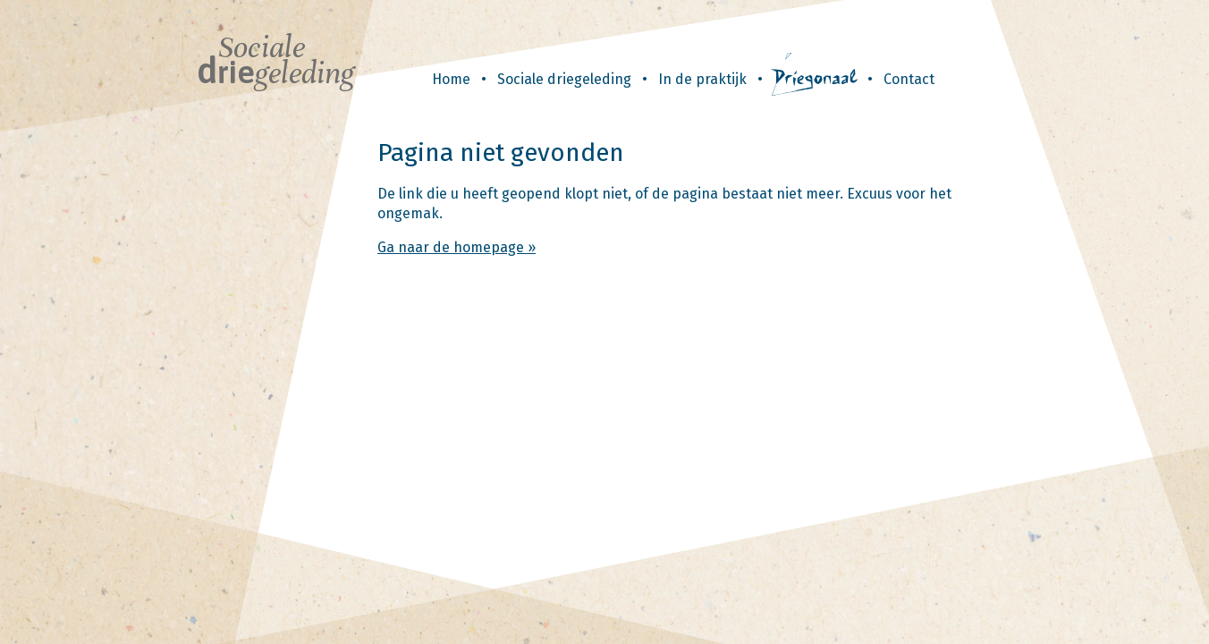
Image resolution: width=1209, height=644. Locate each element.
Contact (909, 79)
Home (451, 79)
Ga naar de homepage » (456, 247)
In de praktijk (702, 79)
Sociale (275, 60)
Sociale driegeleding (564, 79)
